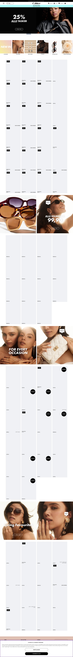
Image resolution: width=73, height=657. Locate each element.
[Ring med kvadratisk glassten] (59, 466)
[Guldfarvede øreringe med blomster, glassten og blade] (44, 444)
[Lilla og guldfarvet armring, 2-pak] (59, 597)
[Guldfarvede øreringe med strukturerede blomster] (59, 444)
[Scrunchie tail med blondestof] (44, 399)
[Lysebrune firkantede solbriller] (44, 313)
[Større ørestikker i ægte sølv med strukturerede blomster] (13, 422)
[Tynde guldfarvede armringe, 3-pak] (13, 553)
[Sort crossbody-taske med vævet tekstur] (13, 182)
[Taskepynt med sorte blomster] (59, 93)
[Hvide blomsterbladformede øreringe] (13, 377)
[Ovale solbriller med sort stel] (59, 291)
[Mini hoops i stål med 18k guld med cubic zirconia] (28, 597)
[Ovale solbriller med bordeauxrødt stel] (28, 246)
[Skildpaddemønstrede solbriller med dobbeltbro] (44, 268)
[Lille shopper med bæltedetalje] (28, 160)
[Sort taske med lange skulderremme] (13, 115)
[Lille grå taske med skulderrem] (59, 182)
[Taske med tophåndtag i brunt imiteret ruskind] (44, 71)
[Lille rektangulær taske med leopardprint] (44, 182)
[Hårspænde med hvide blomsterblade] (44, 466)
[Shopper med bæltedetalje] (44, 160)
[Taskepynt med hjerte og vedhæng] (59, 115)
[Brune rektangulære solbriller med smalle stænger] (28, 313)
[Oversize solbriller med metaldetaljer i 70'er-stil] (59, 268)
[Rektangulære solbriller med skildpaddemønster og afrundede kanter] (59, 246)
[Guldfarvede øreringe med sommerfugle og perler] (28, 444)
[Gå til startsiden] (36, 3)
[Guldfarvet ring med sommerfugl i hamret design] (44, 553)
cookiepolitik (31, 646)
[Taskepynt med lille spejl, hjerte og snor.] (59, 71)
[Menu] (4, 3)
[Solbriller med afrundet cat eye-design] (13, 291)
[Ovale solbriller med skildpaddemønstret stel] (28, 619)
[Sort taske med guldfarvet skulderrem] (28, 137)
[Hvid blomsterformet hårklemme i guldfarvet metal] (28, 466)
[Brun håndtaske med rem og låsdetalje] (28, 93)
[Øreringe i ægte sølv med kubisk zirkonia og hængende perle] (59, 399)
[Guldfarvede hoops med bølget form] (44, 597)
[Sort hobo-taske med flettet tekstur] (28, 182)
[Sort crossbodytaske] (13, 160)
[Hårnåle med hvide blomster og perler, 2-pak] (28, 399)
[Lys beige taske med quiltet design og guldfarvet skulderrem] (44, 137)
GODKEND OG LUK (36, 653)
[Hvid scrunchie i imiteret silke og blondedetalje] (59, 422)
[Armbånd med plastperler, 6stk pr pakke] (13, 444)
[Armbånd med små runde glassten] (13, 488)
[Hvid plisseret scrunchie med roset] (28, 488)
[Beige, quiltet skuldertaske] (13, 619)
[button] (56, 3)
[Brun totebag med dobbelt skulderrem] (44, 93)
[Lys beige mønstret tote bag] (28, 71)
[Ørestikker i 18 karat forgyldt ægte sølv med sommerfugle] (59, 553)
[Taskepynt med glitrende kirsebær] (59, 160)
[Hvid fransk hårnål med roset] (59, 377)
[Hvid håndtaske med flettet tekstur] (13, 93)
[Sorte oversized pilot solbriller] (44, 246)
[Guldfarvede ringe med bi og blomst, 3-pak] (59, 619)
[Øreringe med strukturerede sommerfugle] (28, 575)
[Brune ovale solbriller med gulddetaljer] (13, 246)
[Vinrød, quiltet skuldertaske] (44, 115)
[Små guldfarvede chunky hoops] (13, 597)
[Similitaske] (28, 422)
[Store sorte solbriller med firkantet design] (28, 268)
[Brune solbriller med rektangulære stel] (44, 291)
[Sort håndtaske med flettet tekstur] (59, 137)
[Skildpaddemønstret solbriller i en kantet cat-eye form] (28, 291)
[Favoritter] (62, 3)
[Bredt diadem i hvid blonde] (44, 422)
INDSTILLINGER (36, 649)
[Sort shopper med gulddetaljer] (13, 71)
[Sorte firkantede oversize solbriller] (13, 268)
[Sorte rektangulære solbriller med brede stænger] (13, 313)
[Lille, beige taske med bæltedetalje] (28, 553)
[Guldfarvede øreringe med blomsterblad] (44, 619)
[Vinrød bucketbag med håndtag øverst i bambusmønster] (13, 137)
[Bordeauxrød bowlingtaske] (28, 115)
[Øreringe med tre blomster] (13, 399)
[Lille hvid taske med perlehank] (44, 377)
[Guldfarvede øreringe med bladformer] (13, 466)
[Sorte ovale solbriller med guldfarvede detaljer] (44, 575)
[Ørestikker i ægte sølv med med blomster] (13, 575)
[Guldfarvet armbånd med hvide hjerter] (28, 377)
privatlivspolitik (22, 646)
